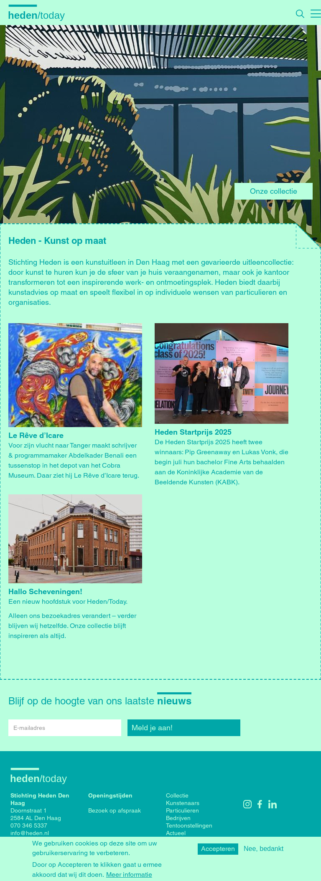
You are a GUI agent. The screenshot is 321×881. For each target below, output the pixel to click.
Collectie (177, 795)
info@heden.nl (29, 833)
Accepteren (218, 852)
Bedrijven (178, 818)
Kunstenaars (182, 803)
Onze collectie (273, 191)
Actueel (176, 833)
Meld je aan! (152, 727)
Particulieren (182, 810)
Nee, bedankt (263, 851)
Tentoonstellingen (189, 825)
